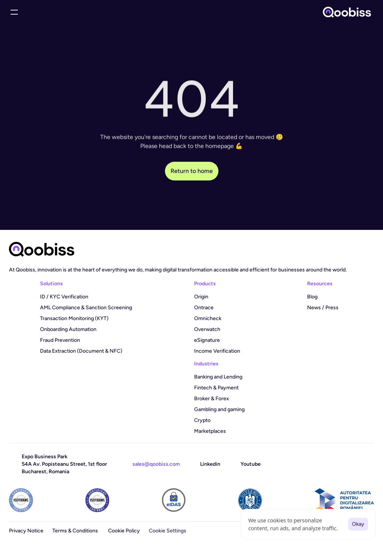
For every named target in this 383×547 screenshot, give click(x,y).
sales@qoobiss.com (156, 464)
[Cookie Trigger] (167, 531)
